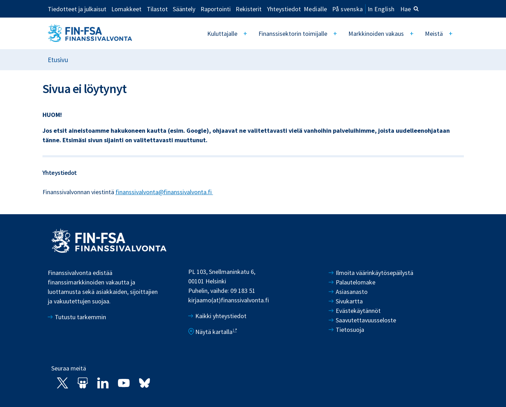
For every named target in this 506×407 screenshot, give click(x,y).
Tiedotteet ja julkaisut (77, 9)
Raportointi (216, 9)
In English (381, 9)
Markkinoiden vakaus (377, 33)
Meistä (434, 33)
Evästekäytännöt (358, 311)
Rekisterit (249, 9)
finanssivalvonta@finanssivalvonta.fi (164, 192)
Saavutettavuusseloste (366, 320)
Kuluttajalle (225, 33)
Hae (409, 9)
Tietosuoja (350, 330)
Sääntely (184, 9)
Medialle (315, 9)
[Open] (247, 33)
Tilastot (157, 9)
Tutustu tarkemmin (80, 317)
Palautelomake (355, 282)
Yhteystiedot (284, 9)
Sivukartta (349, 301)
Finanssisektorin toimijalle (294, 33)
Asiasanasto (352, 292)
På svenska (347, 9)
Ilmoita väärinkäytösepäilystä (374, 273)
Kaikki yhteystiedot (221, 316)
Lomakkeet (126, 9)
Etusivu (58, 59)
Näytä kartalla (213, 332)
